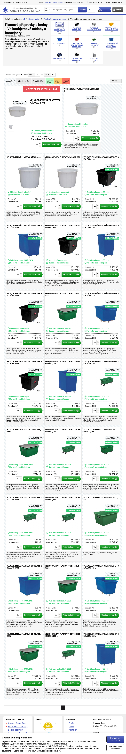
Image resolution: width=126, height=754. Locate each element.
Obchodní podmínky (17, 723)
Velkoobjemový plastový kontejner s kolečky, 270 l (101, 323)
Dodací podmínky (15, 730)
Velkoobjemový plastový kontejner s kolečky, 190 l (24, 596)
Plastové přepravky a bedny (55, 19)
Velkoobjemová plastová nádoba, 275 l (82, 119)
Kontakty (8, 2)
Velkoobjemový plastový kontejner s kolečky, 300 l (24, 392)
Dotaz (71, 726)
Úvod (24, 19)
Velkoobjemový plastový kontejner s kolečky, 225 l (101, 664)
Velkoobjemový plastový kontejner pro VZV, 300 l (101, 460)
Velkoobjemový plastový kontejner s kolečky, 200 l (101, 187)
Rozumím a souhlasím (115, 739)
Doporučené (10, 81)
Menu (117, 9)
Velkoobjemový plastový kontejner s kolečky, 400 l (63, 255)
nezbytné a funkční (26, 746)
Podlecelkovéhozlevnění (57, 81)
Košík (105, 10)
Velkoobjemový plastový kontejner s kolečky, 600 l (24, 323)
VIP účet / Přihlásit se (112, 2)
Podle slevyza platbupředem (66, 81)
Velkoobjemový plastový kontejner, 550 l (101, 528)
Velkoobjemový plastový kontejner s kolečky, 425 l (101, 596)
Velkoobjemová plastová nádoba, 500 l (24, 187)
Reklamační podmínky (18, 726)
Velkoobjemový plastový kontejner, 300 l (24, 664)
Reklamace (20, 2)
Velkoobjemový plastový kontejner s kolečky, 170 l (24, 255)
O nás (71, 723)
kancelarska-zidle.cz (21, 10)
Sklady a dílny (34, 19)
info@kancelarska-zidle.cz (55, 2)
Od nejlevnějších (24, 81)
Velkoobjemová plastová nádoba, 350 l (63, 187)
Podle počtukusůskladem (50, 81)
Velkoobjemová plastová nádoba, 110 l (34, 119)
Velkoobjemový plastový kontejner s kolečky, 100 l (101, 392)
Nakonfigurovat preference (115, 747)
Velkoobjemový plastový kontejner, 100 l (63, 596)
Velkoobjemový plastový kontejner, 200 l (63, 323)
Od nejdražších (38, 81)
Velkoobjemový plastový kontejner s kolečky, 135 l (63, 392)
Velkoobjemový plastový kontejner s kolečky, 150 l (101, 255)
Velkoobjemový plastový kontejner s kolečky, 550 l (63, 528)
